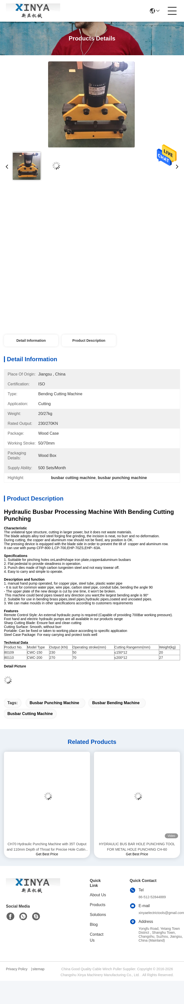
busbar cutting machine (30, 714)
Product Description (88, 340)
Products (97, 905)
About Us (98, 895)
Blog (94, 924)
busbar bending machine (116, 703)
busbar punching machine (54, 703)
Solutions (98, 915)
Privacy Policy (16, 969)
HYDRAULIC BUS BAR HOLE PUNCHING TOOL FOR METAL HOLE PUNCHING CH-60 (137, 846)
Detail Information (31, 340)
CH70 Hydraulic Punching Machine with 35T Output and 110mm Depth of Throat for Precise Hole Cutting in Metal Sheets (47, 847)
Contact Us (96, 937)
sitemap (38, 969)
